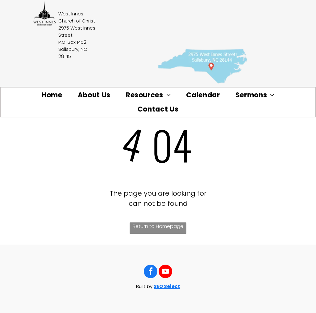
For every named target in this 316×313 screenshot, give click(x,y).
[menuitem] (52, 95)
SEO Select (167, 286)
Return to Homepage (158, 226)
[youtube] (165, 272)
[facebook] (150, 272)
